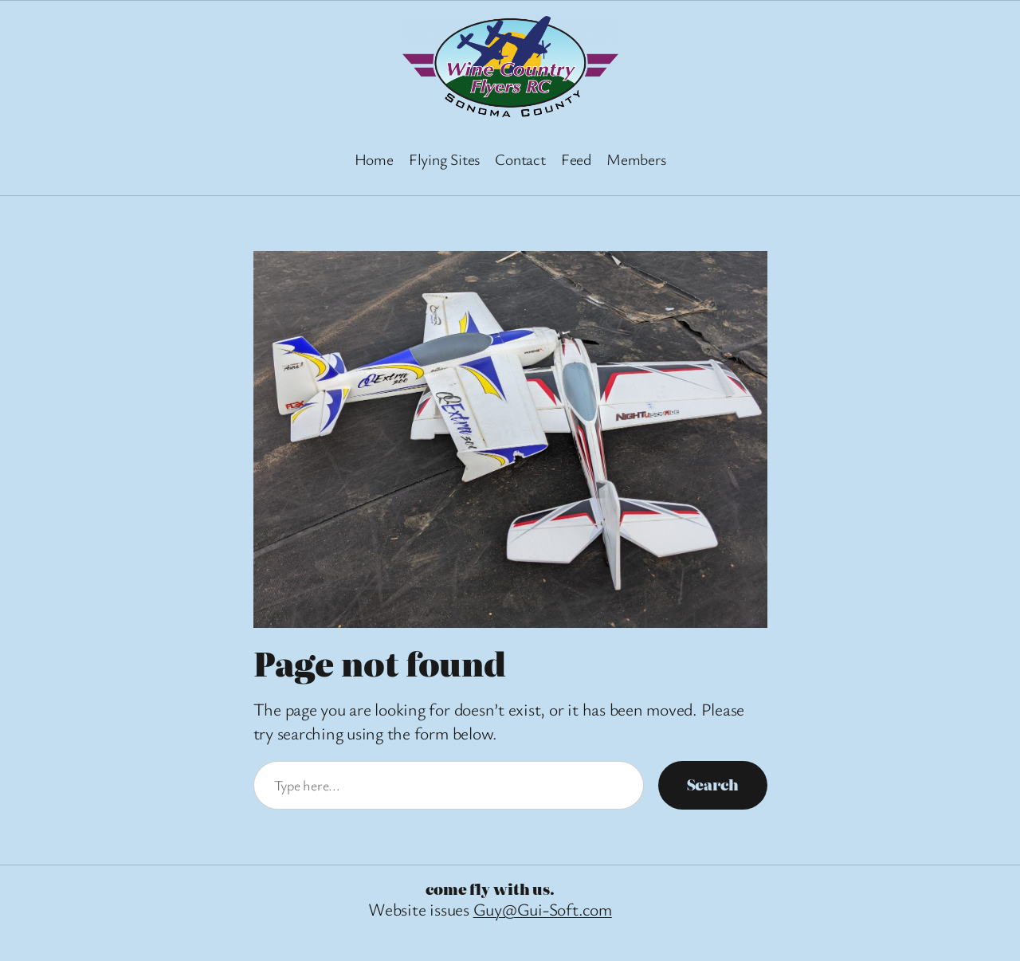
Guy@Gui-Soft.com (542, 908)
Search (713, 784)
